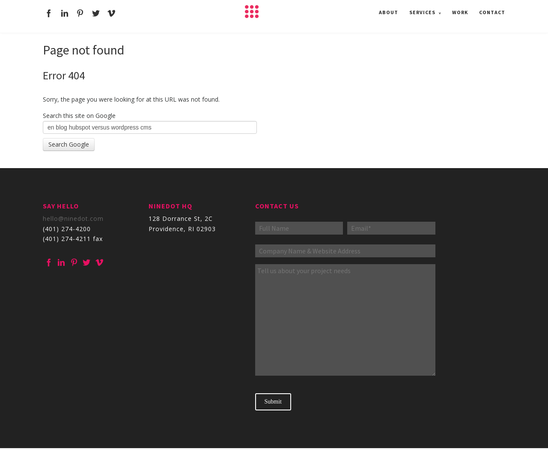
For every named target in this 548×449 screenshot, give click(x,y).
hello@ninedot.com (73, 218)
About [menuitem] (388, 11)
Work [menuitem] (460, 11)
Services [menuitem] (422, 11)
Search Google (68, 144)
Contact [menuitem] (492, 11)
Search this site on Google (79, 115)
